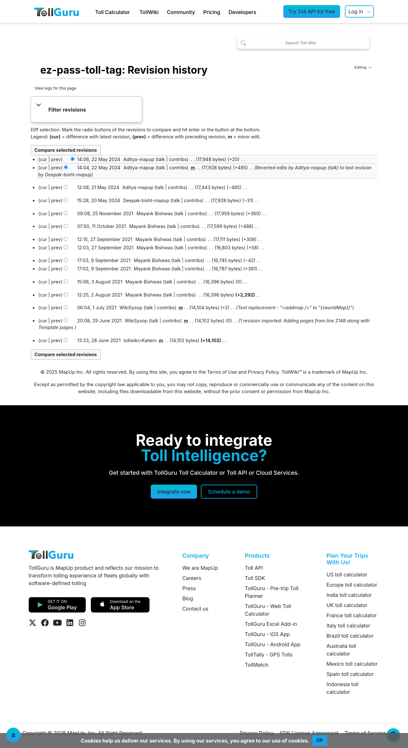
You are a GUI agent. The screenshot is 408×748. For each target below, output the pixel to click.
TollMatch (256, 665)
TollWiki (149, 12)
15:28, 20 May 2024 (98, 200)
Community (181, 12)
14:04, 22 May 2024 (98, 167)
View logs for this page (55, 88)
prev (56, 159)
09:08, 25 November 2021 (105, 213)
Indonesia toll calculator (342, 688)
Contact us (195, 608)
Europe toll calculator (351, 585)
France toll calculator (351, 615)
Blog (187, 598)
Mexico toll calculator (352, 664)
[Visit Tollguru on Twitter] (32, 623)
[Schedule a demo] (229, 492)
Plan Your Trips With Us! (347, 559)
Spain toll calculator (350, 674)
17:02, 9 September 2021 (104, 268)
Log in (355, 11)
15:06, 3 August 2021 (99, 281)
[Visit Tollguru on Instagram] (82, 623)
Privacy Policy (263, 372)
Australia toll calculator (341, 650)
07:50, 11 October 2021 (101, 226)
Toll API (254, 568)
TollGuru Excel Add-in (271, 624)
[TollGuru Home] (56, 11)
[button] (86, 110)
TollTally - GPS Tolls (269, 654)
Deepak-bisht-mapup (68, 174)
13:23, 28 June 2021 (98, 340)
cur (43, 167)
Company (195, 555)
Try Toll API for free (311, 11)
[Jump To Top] (13, 735)
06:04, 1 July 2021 (96, 307)
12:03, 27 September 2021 (105, 247)
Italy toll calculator (348, 625)
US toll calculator (346, 574)
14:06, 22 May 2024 (98, 159)
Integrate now (174, 491)
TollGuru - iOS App (267, 634)
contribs (178, 159)
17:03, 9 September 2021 (104, 260)
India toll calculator (349, 595)
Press (189, 588)
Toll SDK (255, 578)
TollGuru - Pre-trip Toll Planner (271, 592)
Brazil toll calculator (350, 636)
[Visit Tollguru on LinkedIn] (70, 623)
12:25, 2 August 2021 (99, 294)
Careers (191, 578)
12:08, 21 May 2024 (98, 187)
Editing (363, 67)
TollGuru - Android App (272, 644)
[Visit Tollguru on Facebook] (45, 623)
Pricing (211, 12)
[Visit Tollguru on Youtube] (57, 622)
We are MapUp (200, 568)
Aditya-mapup (310, 167)
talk (161, 159)
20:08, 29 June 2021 (99, 320)
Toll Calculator (112, 12)
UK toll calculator (346, 605)
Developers (242, 12)
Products (257, 555)
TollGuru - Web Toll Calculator (268, 610)
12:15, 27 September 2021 (104, 239)
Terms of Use (222, 372)
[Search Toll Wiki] (303, 42)
